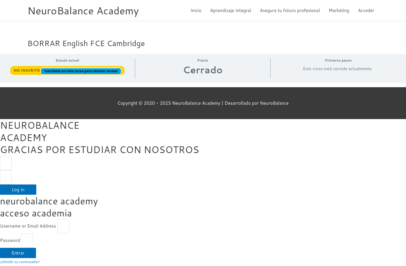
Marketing (339, 10)
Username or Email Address (28, 226)
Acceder (366, 10)
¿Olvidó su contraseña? (20, 262)
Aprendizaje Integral (230, 10)
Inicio (195, 10)
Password (10, 241)
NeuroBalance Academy (84, 10)
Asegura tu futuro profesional (290, 10)
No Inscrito (27, 70)
